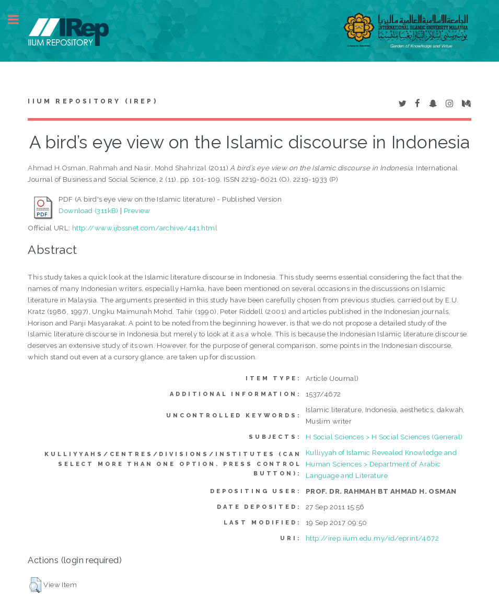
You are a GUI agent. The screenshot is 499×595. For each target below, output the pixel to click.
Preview (137, 210)
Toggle (19, 19)
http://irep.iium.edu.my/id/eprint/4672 (372, 538)
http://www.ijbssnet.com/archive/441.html (144, 228)
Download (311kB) (88, 210)
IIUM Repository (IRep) (92, 101)
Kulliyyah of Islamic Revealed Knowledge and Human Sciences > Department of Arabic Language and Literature (381, 464)
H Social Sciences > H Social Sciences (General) (384, 437)
